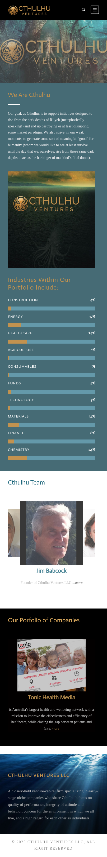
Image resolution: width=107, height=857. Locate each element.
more (78, 583)
